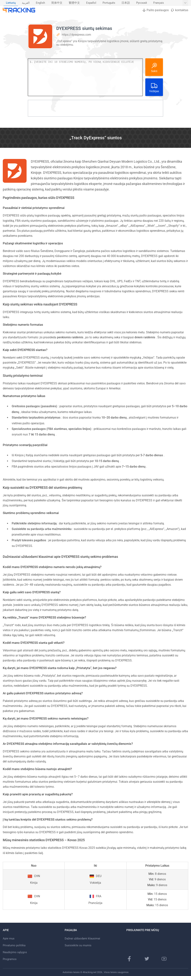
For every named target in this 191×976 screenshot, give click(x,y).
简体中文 (56, 2)
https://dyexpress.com (76, 34)
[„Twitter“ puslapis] (147, 959)
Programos (10, 959)
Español (91, 2)
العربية (26, 2)
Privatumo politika (14, 945)
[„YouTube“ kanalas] (164, 959)
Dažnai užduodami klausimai (82, 938)
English (40, 2)
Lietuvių (11, 2)
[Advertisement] (95, 108)
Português (109, 2)
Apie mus (8, 938)
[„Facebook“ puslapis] (129, 959)
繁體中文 (74, 2)
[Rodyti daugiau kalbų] (185, 3)
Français (158, 2)
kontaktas (179, 10)
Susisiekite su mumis (78, 945)
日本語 (126, 2)
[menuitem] (11, 3)
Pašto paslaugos (155, 10)
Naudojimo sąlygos (15, 952)
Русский (141, 2)
